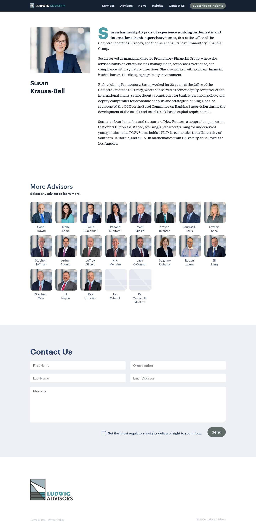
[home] (47, 6)
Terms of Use (38, 519)
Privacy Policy (56, 519)
